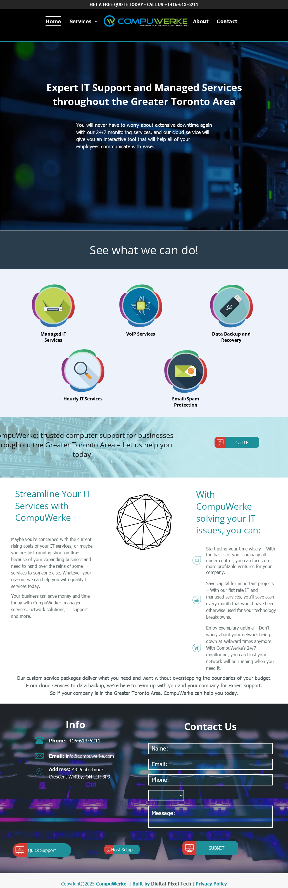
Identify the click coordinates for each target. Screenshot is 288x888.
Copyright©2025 (78, 884)
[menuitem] (53, 21)
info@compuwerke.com (90, 756)
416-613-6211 (85, 740)
